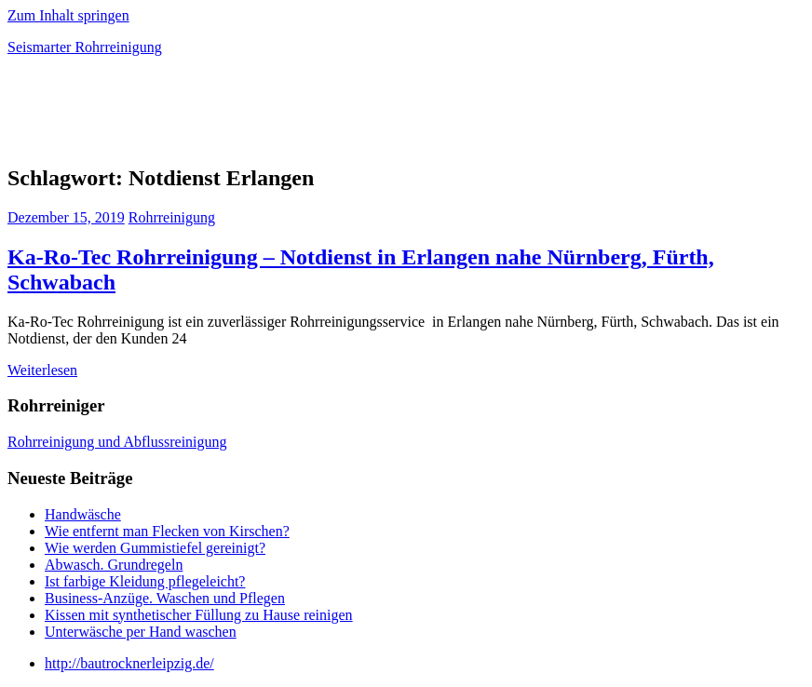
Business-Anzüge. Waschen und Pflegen (165, 598)
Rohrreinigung (172, 217)
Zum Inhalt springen (68, 15)
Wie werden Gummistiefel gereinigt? (155, 548)
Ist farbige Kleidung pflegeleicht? (145, 581)
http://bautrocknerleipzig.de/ (129, 663)
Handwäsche (83, 514)
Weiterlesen (42, 370)
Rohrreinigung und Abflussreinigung (117, 442)
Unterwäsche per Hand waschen (141, 632)
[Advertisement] (225, 115)
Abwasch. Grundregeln (114, 564)
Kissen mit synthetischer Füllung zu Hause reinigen (199, 615)
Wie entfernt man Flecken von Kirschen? (167, 531)
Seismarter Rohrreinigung (84, 47)
